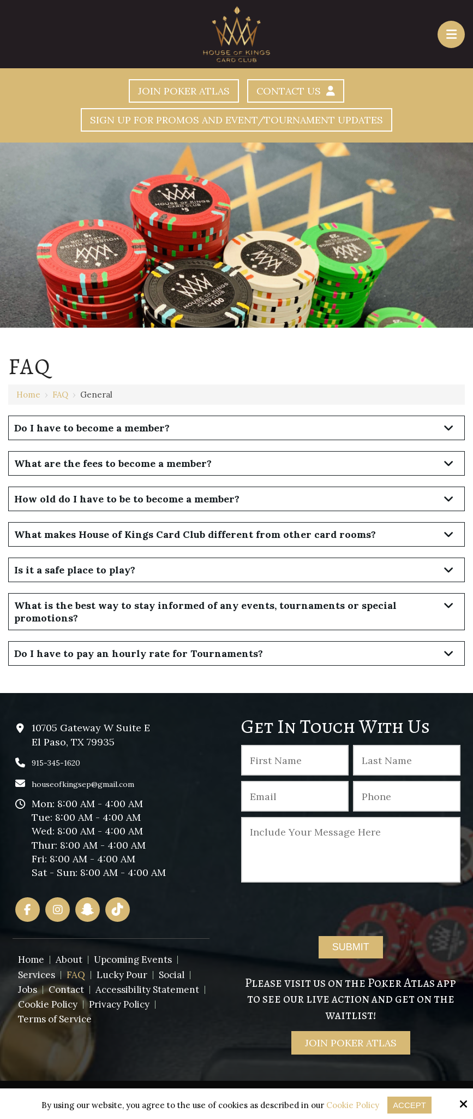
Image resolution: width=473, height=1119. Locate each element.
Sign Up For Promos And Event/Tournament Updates (236, 120)
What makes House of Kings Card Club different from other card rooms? (195, 534)
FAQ (60, 394)
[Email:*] (295, 796)
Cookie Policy (352, 1105)
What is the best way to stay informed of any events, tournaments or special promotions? (205, 611)
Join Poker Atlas (183, 91)
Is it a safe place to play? (74, 570)
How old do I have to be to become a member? (127, 499)
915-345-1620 (56, 763)
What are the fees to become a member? (113, 463)
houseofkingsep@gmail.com (83, 784)
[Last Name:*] (406, 760)
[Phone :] (406, 796)
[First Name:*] (295, 760)
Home (28, 394)
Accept (409, 1105)
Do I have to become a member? (92, 428)
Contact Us (296, 91)
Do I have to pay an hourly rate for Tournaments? (138, 653)
